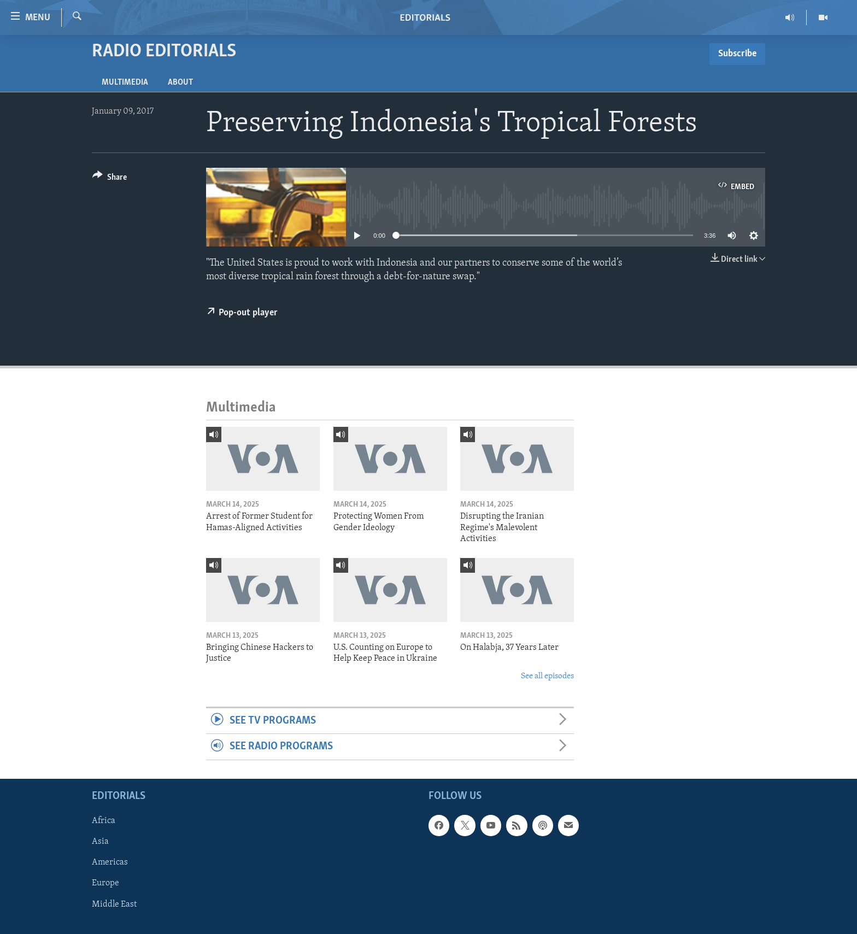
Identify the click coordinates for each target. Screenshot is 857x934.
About (180, 82)
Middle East (114, 904)
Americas (110, 862)
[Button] (109, 179)
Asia (100, 841)
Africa (103, 820)
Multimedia (125, 82)
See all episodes (547, 676)
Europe (105, 883)
